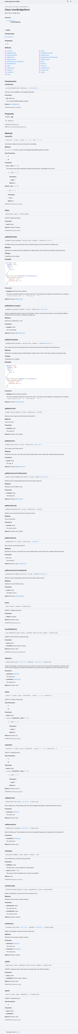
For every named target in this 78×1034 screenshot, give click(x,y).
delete (19, 230)
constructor (18, 107)
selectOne (20, 791)
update (19, 984)
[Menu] (71, 1)
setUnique (20, 879)
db (18, 124)
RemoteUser (48, 343)
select (19, 738)
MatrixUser (48, 240)
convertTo (20, 204)
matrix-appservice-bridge (12, 1)
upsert (19, 1019)
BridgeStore (11, 20)
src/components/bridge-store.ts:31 (18, 126)
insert (19, 622)
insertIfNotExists (21, 652)
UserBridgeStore (23, 6)
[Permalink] (14, 84)
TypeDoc (17, 1032)
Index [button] (7, 30)
